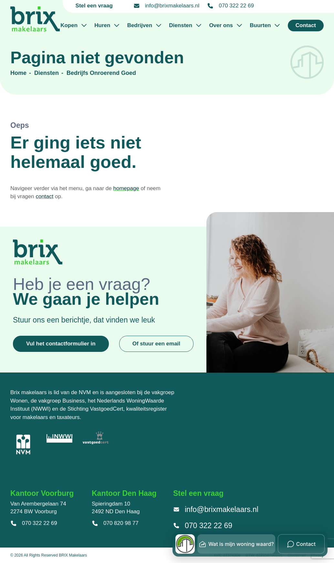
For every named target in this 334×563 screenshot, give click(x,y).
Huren (106, 25)
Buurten (265, 25)
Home (18, 73)
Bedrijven (144, 25)
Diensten (185, 25)
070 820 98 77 (115, 523)
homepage (126, 188)
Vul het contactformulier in (61, 344)
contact (44, 196)
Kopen (73, 25)
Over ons (225, 25)
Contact (306, 25)
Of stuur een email (156, 344)
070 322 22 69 (230, 6)
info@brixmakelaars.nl (166, 6)
